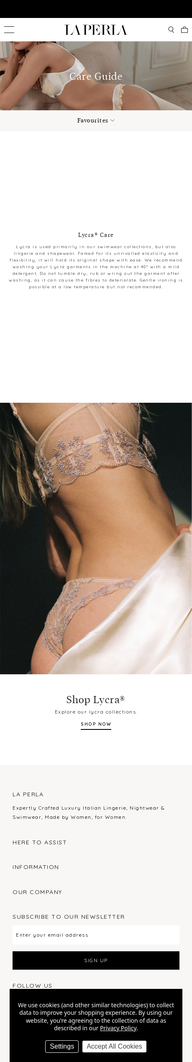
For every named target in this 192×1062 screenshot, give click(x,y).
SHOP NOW (96, 724)
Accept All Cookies (114, 1046)
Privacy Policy (118, 1028)
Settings (62, 1046)
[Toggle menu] (9, 29)
